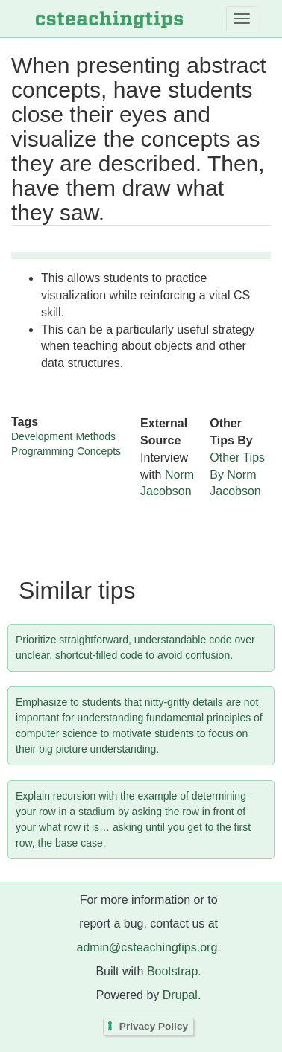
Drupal (180, 995)
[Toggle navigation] (241, 18)
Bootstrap (172, 971)
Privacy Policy (153, 1027)
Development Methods (63, 436)
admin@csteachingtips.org (147, 947)
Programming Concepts (66, 451)
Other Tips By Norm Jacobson (237, 474)
